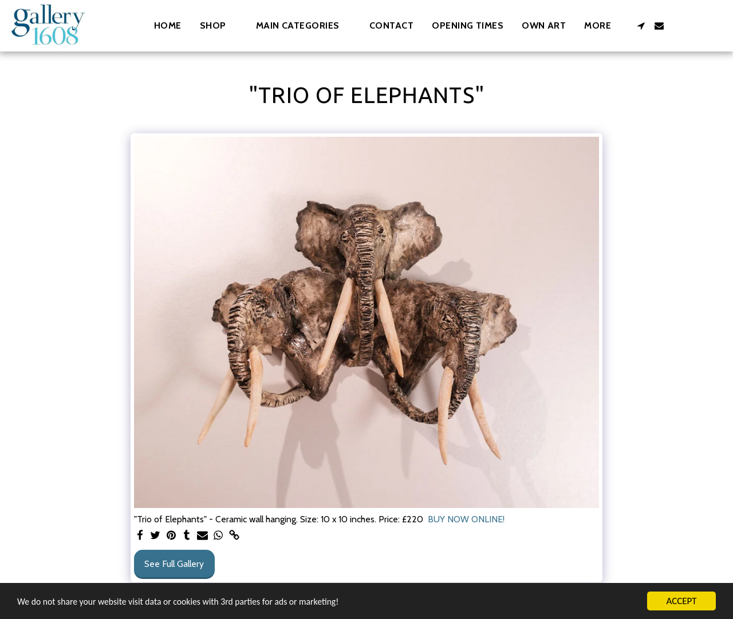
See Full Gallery (174, 563)
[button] (303, 25)
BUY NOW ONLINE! (466, 519)
